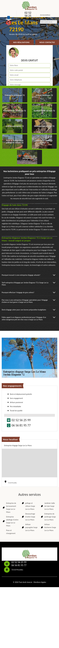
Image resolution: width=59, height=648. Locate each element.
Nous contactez (47, 42)
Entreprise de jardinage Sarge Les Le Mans (48, 517)
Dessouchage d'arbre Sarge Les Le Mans (28, 517)
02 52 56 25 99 (28, 15)
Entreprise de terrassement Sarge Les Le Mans (9, 507)
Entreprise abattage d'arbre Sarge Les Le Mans (10, 521)
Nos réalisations (21, 42)
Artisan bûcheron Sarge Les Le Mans (48, 527)
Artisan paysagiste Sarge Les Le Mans (29, 527)
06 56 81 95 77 (28, 25)
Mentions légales (40, 582)
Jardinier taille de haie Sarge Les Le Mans (48, 506)
